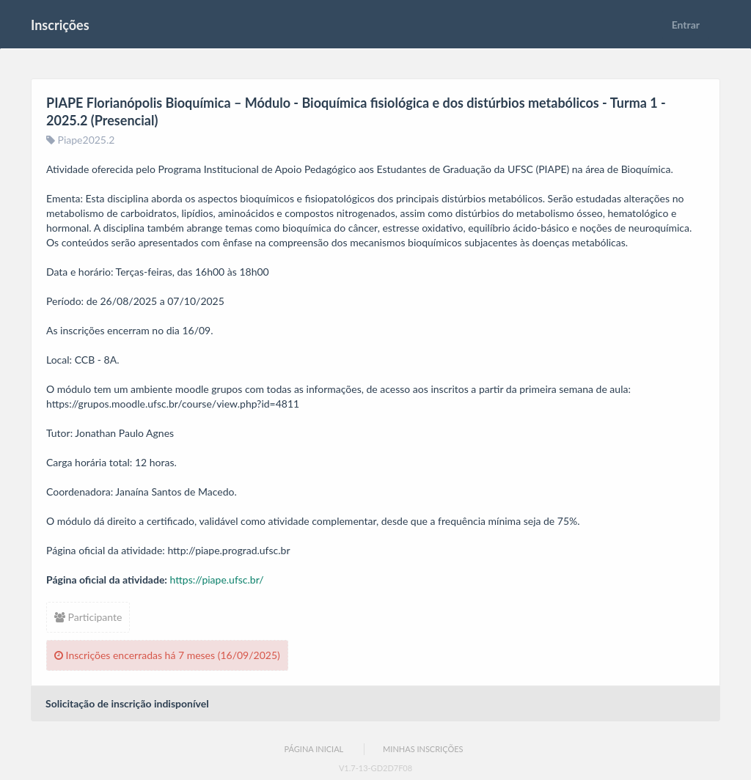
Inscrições (60, 25)
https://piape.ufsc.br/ (217, 579)
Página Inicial (313, 749)
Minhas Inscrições (423, 749)
